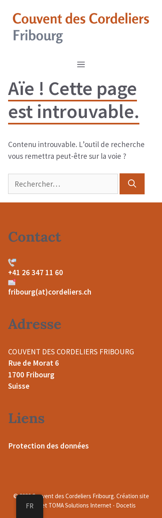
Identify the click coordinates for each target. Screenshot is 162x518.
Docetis (126, 505)
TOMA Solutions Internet (80, 505)
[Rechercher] (132, 183)
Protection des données (48, 446)
